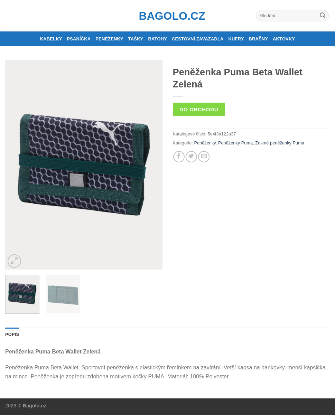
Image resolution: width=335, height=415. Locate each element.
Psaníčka (79, 38)
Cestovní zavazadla (198, 38)
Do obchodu (198, 109)
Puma (298, 142)
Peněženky (109, 38)
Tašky (135, 38)
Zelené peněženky (273, 142)
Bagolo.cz (167, 15)
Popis (12, 334)
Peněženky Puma (235, 142)
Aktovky (284, 38)
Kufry (236, 38)
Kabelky (51, 38)
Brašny (258, 38)
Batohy (157, 38)
